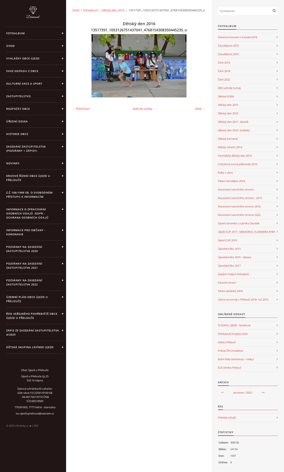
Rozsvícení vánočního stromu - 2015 (240, 198)
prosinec (238, 392)
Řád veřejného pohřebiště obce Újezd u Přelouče (31, 316)
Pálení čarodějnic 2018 (231, 181)
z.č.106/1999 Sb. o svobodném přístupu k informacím (29, 195)
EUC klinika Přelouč (229, 367)
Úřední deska (17, 121)
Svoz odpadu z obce (22, 71)
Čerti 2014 (224, 62)
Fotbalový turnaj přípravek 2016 (237, 164)
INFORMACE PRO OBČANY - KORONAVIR (25, 232)
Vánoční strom (227, 282)
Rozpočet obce (18, 109)
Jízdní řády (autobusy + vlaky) (236, 359)
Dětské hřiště (226, 96)
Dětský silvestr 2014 (230, 147)
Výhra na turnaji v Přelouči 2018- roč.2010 (243, 299)
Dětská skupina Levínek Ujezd (30, 347)
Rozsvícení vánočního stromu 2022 (239, 215)
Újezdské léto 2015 (229, 249)
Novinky (13, 163)
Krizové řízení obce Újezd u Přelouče (28, 178)
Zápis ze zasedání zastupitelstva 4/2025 (32, 332)
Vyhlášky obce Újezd (23, 58)
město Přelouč (227, 342)
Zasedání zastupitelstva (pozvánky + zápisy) (26, 149)
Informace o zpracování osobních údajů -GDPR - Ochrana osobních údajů (27, 213)
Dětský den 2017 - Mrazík (233, 122)
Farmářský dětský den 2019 (235, 155)
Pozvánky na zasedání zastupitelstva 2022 (24, 282)
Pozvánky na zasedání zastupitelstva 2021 (24, 266)
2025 (249, 392)
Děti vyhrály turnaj (229, 88)
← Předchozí (81, 109)
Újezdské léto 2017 (229, 265)
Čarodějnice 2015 (228, 45)
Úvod (10, 46)
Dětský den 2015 (228, 105)
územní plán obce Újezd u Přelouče (27, 299)
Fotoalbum (15, 33)
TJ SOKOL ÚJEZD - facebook (234, 325)
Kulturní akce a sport (24, 83)
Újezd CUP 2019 (227, 240)
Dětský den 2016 (113, 10)
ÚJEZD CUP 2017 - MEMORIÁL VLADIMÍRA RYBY (246, 232)
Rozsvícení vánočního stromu (236, 189)
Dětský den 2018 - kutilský (234, 130)
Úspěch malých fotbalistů (233, 274)
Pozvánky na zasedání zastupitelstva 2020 (24, 249)
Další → (200, 109)
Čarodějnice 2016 (228, 54)
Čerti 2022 (224, 79)
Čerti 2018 (224, 71)
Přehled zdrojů (227, 417)
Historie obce (17, 134)
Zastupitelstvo (18, 96)
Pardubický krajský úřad (232, 334)
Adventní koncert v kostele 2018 (237, 37)
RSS (36, 425)
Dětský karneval (228, 139)
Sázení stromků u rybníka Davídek (239, 223)
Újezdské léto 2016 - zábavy (234, 257)
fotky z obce (225, 172)
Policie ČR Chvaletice (230, 351)
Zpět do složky (142, 109)
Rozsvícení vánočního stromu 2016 (239, 206)
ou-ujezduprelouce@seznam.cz (35, 413)
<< (222, 392)
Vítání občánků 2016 (230, 291)
